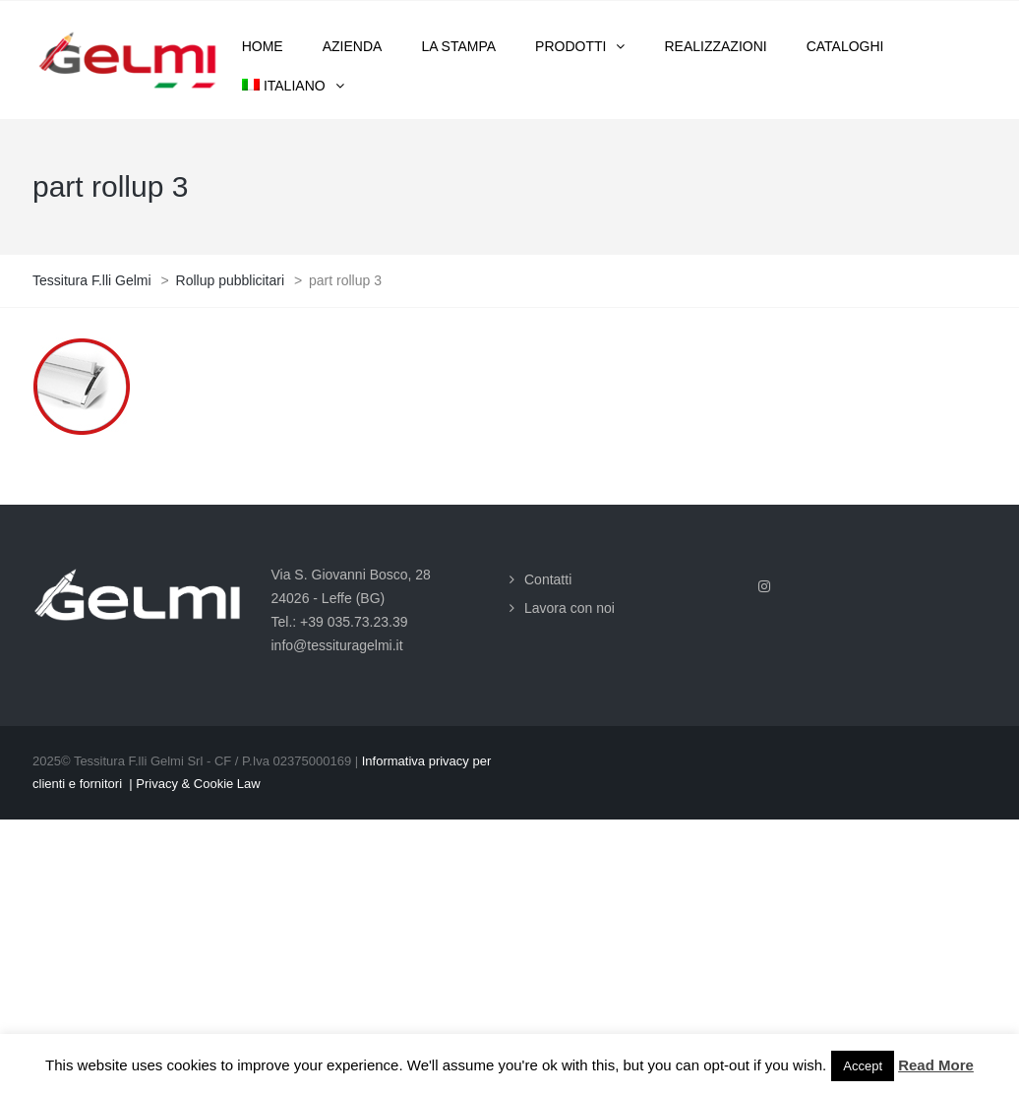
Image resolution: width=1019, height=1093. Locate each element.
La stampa (458, 46)
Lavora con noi (569, 608)
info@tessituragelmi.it (337, 645)
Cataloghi (845, 46)
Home (262, 46)
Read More (936, 1065)
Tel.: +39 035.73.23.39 (339, 622)
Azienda (353, 46)
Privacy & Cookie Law (198, 783)
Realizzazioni (715, 46)
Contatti (547, 579)
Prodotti (570, 46)
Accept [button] (862, 1066)
